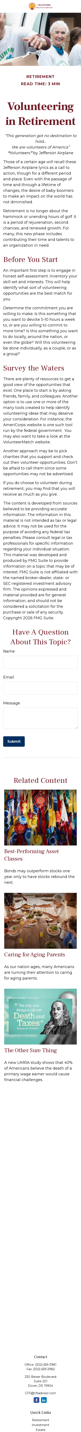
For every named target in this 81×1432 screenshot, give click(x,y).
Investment (40, 1425)
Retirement (40, 1420)
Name (9, 651)
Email (8, 677)
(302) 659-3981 (45, 1365)
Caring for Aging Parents (34, 954)
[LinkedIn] (44, 1400)
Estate (40, 1430)
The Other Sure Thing (30, 1050)
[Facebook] (36, 1400)
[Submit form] (14, 741)
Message (11, 703)
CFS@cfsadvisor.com (40, 1393)
